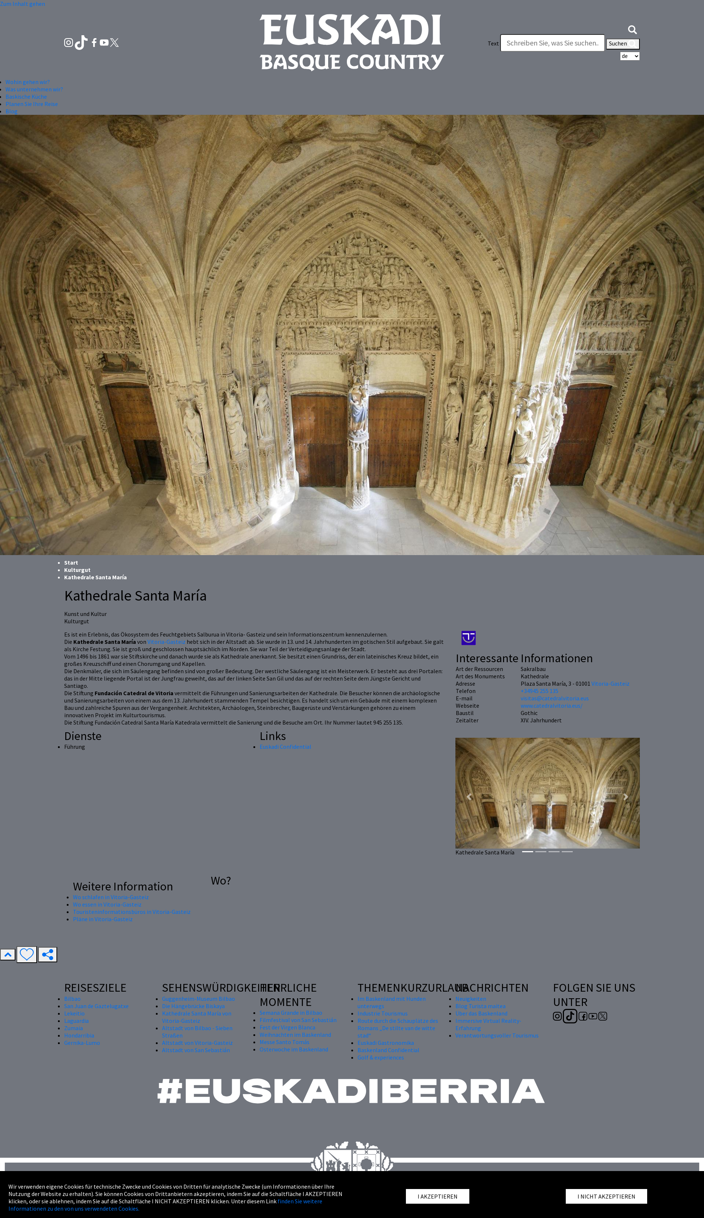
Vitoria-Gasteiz (166, 641)
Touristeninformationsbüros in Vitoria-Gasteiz (132, 911)
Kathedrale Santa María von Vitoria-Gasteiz (196, 1017)
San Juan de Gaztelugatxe (96, 1006)
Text (493, 43)
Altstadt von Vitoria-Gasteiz (197, 1042)
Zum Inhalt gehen (22, 3)
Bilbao (72, 998)
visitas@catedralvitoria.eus (555, 698)
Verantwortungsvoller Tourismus (497, 1035)
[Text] (552, 43)
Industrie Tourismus (383, 1013)
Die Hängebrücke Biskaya (193, 1006)
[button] (632, 28)
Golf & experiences (381, 1057)
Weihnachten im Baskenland (295, 1034)
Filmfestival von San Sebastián (298, 1020)
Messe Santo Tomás (284, 1042)
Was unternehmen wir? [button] (34, 89)
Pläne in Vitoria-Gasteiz (103, 919)
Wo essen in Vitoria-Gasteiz (107, 904)
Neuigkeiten (470, 998)
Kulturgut (77, 569)
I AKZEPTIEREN (438, 1196)
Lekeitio (74, 1013)
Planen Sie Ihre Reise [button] (32, 103)
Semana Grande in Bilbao (291, 1012)
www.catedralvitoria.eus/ (552, 705)
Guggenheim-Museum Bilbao (198, 998)
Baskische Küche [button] (26, 96)
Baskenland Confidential (388, 1050)
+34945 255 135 (539, 690)
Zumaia (73, 1028)
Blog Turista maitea (480, 1006)
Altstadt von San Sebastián (196, 1050)
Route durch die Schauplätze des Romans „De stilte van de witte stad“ (398, 1028)
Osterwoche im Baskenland (294, 1049)
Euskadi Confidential (285, 746)
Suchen (623, 44)
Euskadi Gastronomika (386, 1042)
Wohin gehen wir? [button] (28, 81)
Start (71, 562)
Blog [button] (12, 111)
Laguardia (76, 1020)
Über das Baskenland (481, 1013)
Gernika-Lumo (82, 1042)
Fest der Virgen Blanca (287, 1027)
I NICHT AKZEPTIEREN (606, 1196)
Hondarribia (79, 1035)
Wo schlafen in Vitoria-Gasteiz (111, 897)
